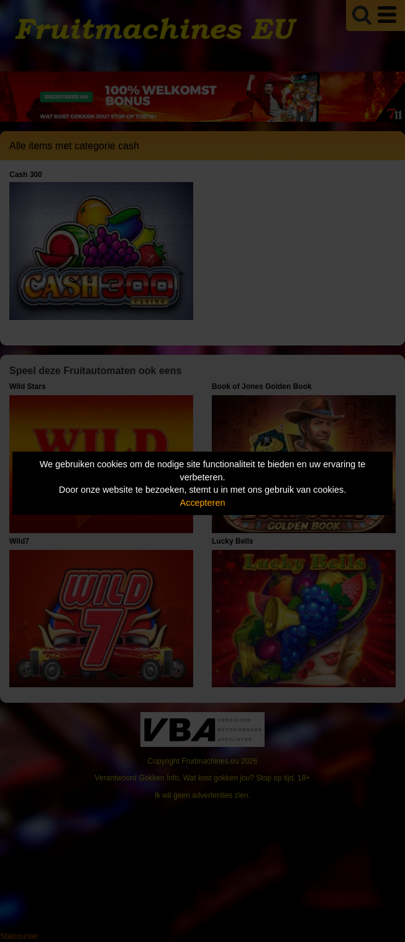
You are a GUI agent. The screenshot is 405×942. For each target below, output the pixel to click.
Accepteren (202, 503)
